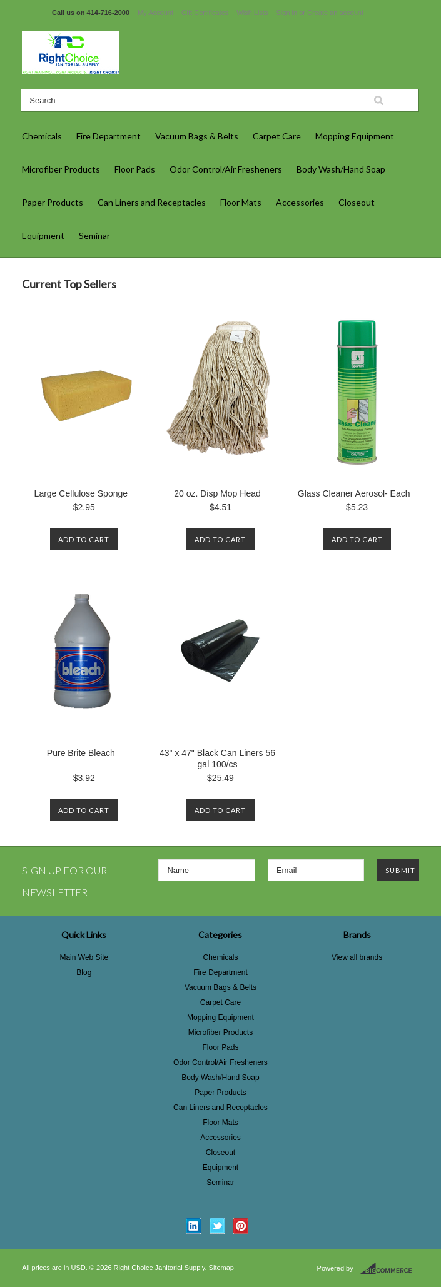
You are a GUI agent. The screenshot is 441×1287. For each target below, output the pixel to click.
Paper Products (52, 202)
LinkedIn (193, 1226)
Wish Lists (252, 12)
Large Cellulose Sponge (81, 493)
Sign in (287, 12)
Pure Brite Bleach (81, 753)
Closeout (356, 202)
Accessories (300, 202)
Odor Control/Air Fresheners (226, 169)
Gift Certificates (204, 12)
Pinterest (241, 1226)
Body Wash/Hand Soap (341, 169)
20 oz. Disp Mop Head (217, 493)
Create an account (335, 12)
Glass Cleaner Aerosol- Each (354, 493)
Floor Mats (240, 202)
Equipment (43, 235)
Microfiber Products (61, 169)
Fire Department (108, 136)
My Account (155, 12)
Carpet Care (277, 136)
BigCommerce (389, 1269)
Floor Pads (134, 169)
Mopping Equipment (354, 136)
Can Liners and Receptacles (152, 202)
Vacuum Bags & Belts (196, 136)
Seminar (94, 235)
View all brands (357, 957)
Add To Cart (83, 539)
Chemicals (42, 136)
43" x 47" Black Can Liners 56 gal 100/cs (217, 758)
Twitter (217, 1226)
